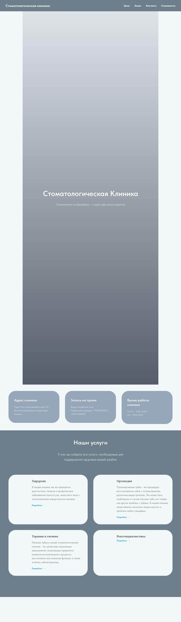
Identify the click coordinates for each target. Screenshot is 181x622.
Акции (137, 5)
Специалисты (168, 5)
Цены (127, 5)
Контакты (151, 5)
